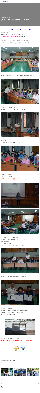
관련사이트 (3, 383)
